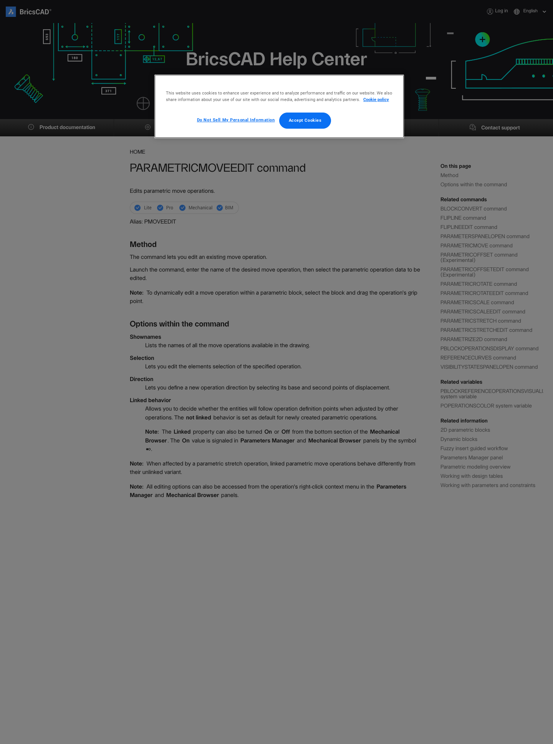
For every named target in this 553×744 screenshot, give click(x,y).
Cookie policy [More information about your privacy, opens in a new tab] (376, 99)
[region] (279, 106)
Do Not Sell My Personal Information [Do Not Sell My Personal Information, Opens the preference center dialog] (236, 120)
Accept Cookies (305, 120)
